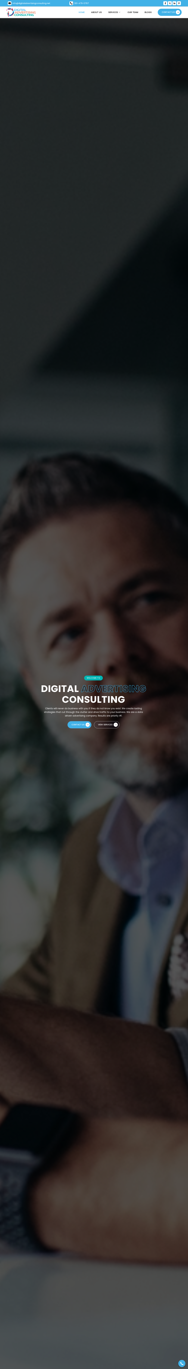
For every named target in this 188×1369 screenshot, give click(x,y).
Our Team (132, 12)
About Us (96, 12)
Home (82, 12)
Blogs (148, 12)
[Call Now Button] (181, 1363)
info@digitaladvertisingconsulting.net (32, 3)
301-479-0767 (81, 3)
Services (114, 12)
